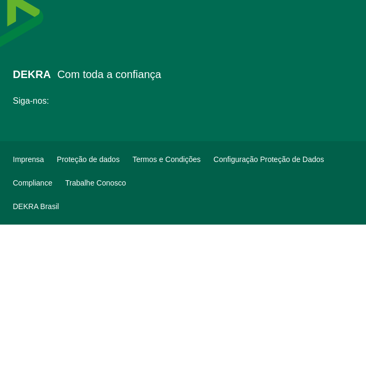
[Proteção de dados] (88, 159)
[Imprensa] (28, 159)
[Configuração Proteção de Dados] (269, 159)
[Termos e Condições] (167, 159)
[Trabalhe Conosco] (95, 183)
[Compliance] (32, 183)
